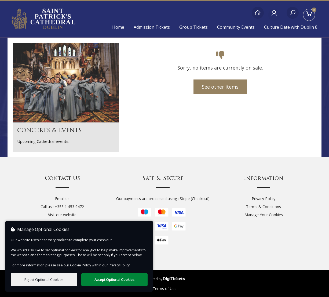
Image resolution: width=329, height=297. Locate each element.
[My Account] (275, 15)
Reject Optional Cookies (44, 279)
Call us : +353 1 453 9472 (62, 206)
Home (118, 27)
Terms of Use (165, 288)
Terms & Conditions (263, 206)
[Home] (258, 15)
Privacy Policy (263, 198)
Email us (62, 198)
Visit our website (62, 215)
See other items (220, 87)
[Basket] (310, 15)
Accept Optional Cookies (114, 279)
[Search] (293, 15)
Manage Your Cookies (263, 215)
